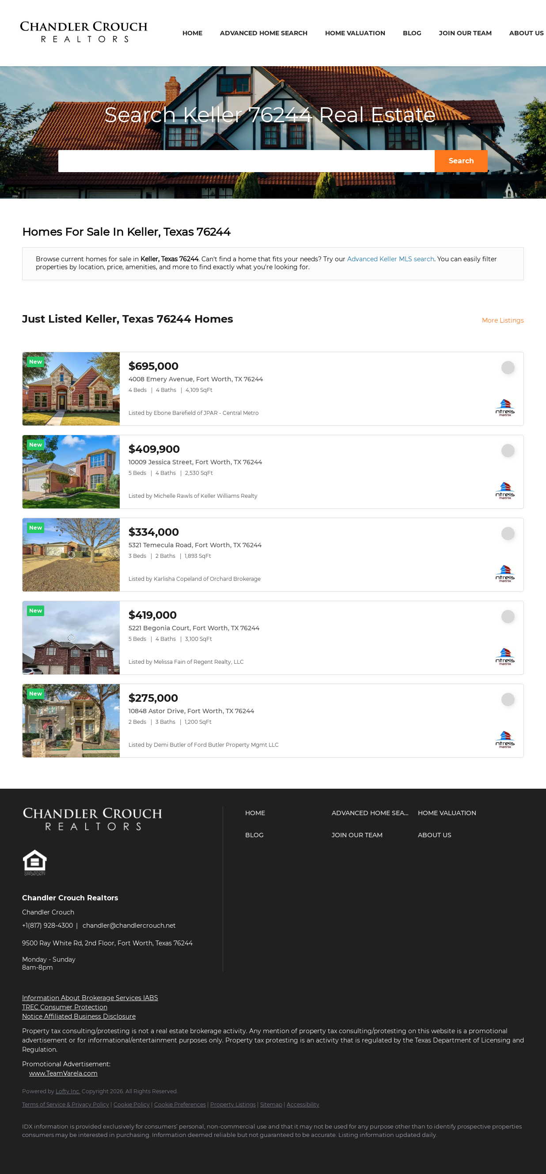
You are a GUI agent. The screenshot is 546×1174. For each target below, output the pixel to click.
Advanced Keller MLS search (390, 259)
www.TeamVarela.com (63, 1073)
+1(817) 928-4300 (47, 925)
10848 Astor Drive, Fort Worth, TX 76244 (191, 711)
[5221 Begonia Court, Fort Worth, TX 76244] (71, 637)
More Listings (503, 320)
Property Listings (233, 1104)
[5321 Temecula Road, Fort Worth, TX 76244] (71, 554)
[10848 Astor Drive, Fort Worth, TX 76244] (71, 720)
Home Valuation (355, 33)
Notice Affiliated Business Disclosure (79, 1016)
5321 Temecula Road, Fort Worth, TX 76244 (195, 545)
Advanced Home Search (263, 33)
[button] (286, 813)
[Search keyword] (246, 161)
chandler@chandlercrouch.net (129, 925)
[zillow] (58, 1150)
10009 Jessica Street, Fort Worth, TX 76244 (195, 462)
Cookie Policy (132, 1104)
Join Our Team (465, 33)
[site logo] (100, 839)
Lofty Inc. (68, 1091)
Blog (412, 33)
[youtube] (84, 1150)
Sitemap (271, 1104)
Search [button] (461, 161)
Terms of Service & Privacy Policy (65, 1104)
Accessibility (303, 1104)
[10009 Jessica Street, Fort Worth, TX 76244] (71, 471)
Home (192, 33)
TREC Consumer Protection (64, 1007)
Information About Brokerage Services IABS (90, 998)
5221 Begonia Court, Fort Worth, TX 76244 (194, 628)
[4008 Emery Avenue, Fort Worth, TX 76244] (71, 388)
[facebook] (32, 1150)
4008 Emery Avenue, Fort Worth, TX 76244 (196, 379)
